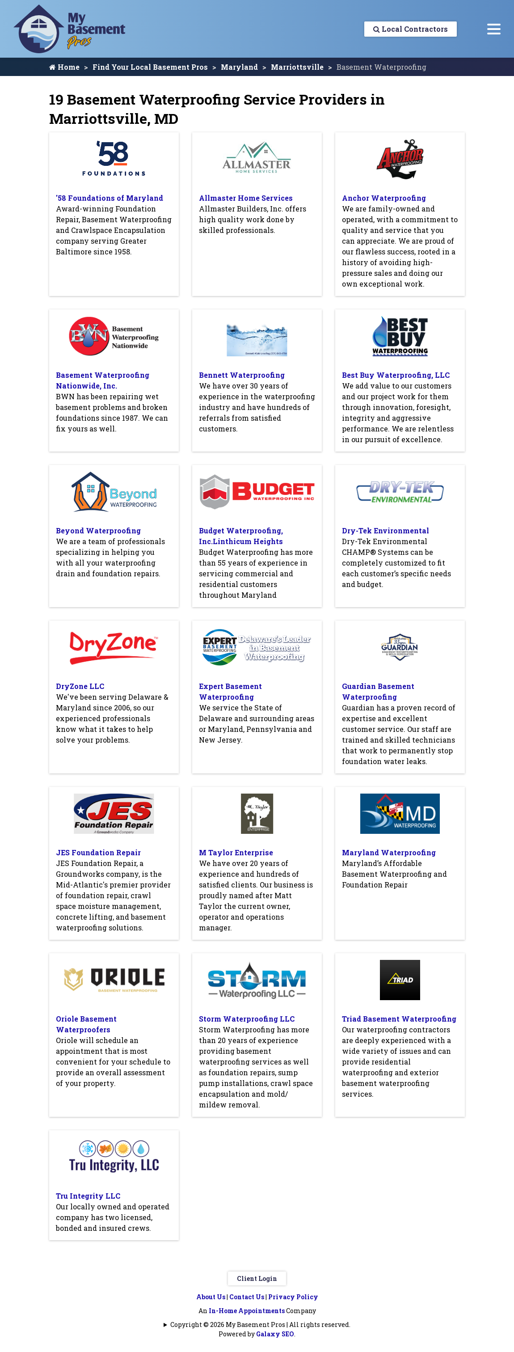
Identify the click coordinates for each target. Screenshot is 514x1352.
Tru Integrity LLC (88, 1195)
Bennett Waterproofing (242, 375)
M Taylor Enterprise (236, 852)
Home (64, 67)
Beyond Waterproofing (98, 530)
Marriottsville (297, 67)
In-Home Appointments (247, 1310)
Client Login (257, 1278)
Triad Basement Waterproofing (399, 1018)
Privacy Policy (293, 1297)
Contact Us (246, 1297)
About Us (210, 1297)
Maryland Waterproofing (389, 852)
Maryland (239, 67)
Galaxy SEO (275, 1334)
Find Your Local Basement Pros (150, 67)
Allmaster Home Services (246, 198)
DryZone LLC (80, 686)
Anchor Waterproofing (384, 198)
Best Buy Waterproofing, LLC (396, 375)
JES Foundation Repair (98, 852)
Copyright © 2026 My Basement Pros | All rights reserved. (260, 1324)
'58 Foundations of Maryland (109, 198)
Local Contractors (410, 29)
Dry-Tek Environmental (385, 530)
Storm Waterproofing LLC (247, 1018)
